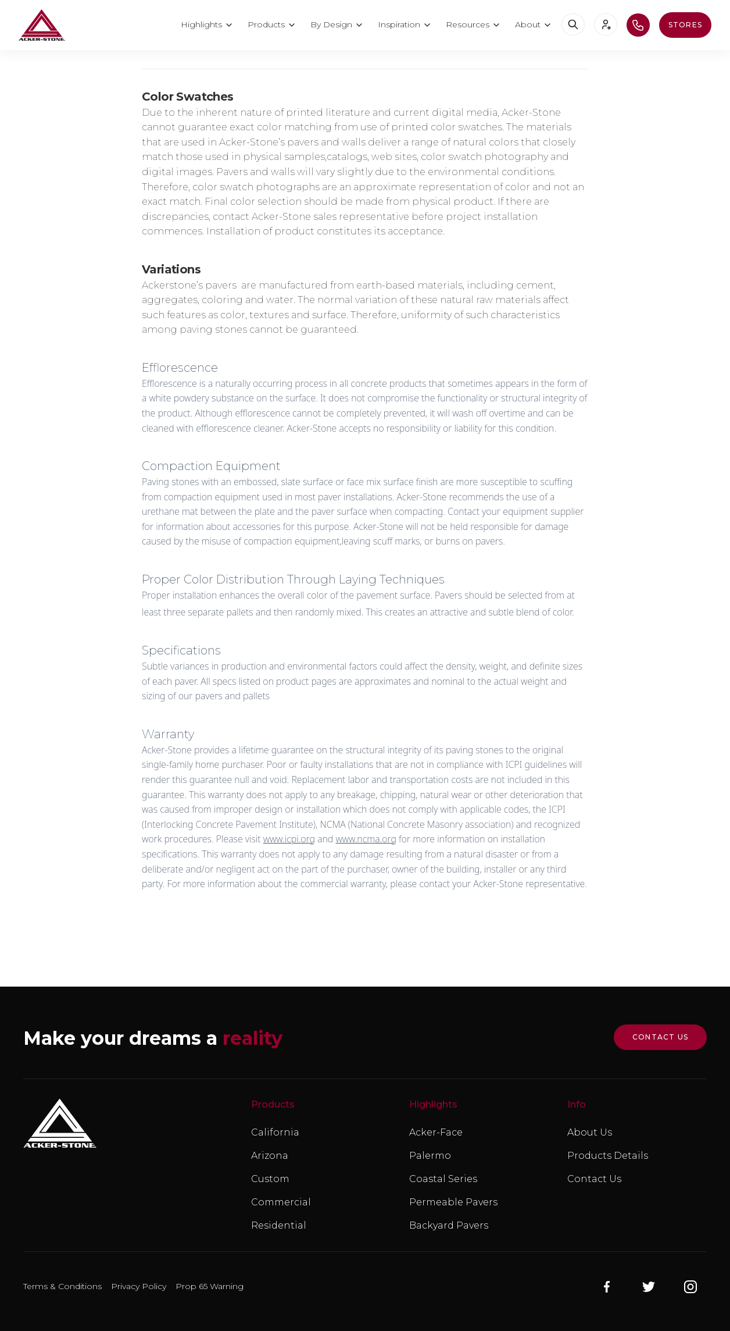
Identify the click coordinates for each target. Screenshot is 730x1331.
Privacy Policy (138, 1286)
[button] (207, 24)
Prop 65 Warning (210, 1286)
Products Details (607, 1155)
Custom (270, 1178)
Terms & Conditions (62, 1286)
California (275, 1132)
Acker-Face (436, 1132)
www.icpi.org (289, 838)
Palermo (430, 1155)
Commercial (281, 1202)
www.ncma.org (365, 838)
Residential (278, 1225)
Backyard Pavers (448, 1225)
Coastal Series (443, 1178)
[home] (42, 25)
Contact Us (594, 1178)
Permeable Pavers (453, 1202)
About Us (589, 1132)
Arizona (269, 1155)
